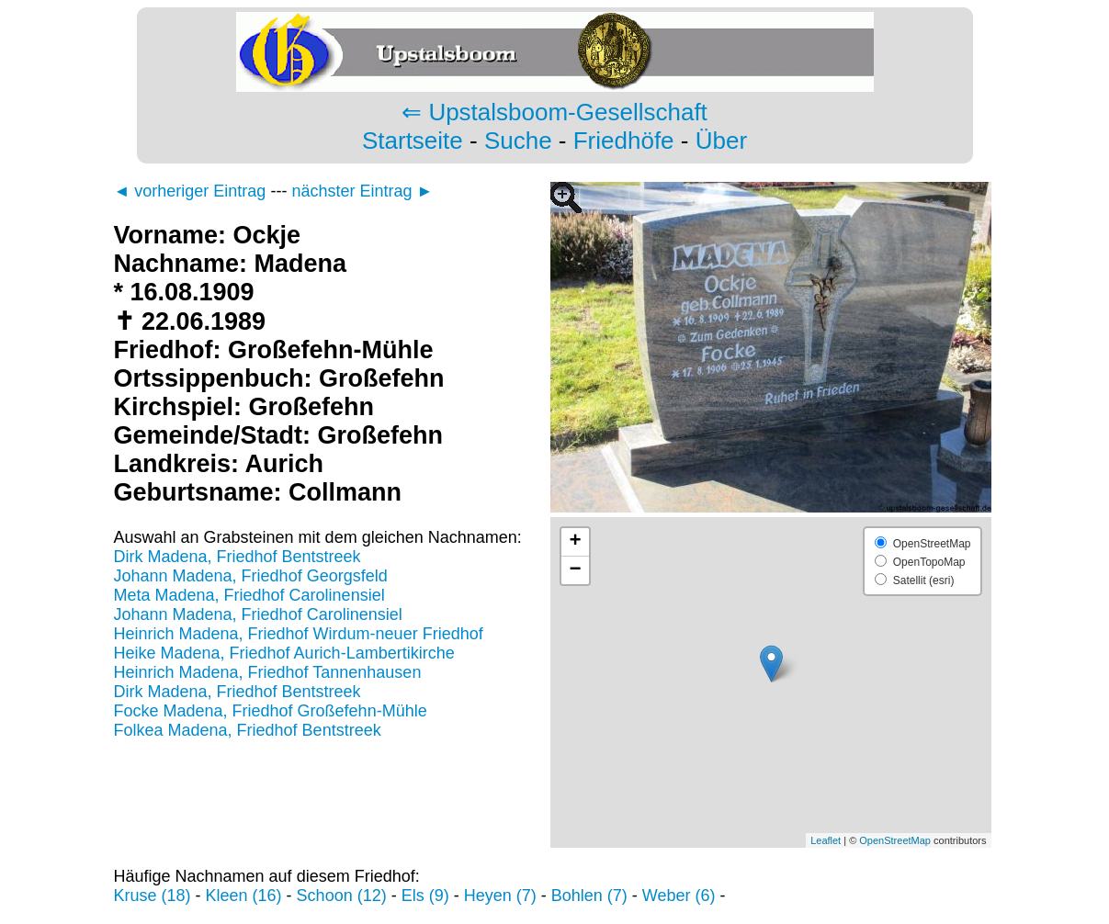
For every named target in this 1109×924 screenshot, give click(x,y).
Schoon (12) (342, 895)
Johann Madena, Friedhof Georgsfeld (251, 576)
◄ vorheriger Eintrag (190, 191)
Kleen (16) (244, 895)
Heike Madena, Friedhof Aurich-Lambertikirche (284, 653)
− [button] (575, 570)
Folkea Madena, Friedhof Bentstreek (247, 730)
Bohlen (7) (589, 895)
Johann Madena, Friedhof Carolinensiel (258, 614)
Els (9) (425, 895)
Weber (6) (679, 895)
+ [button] (575, 542)
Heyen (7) (500, 895)
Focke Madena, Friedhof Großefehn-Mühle (270, 711)
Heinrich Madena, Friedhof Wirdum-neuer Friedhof (298, 634)
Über (721, 140)
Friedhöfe (623, 140)
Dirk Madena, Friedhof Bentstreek (237, 556)
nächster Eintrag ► (362, 191)
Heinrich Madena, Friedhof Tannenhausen (268, 672)
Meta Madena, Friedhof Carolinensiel (249, 595)
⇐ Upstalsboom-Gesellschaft (554, 112)
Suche (518, 140)
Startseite (412, 140)
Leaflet (825, 840)
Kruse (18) (152, 895)
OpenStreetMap (895, 840)
